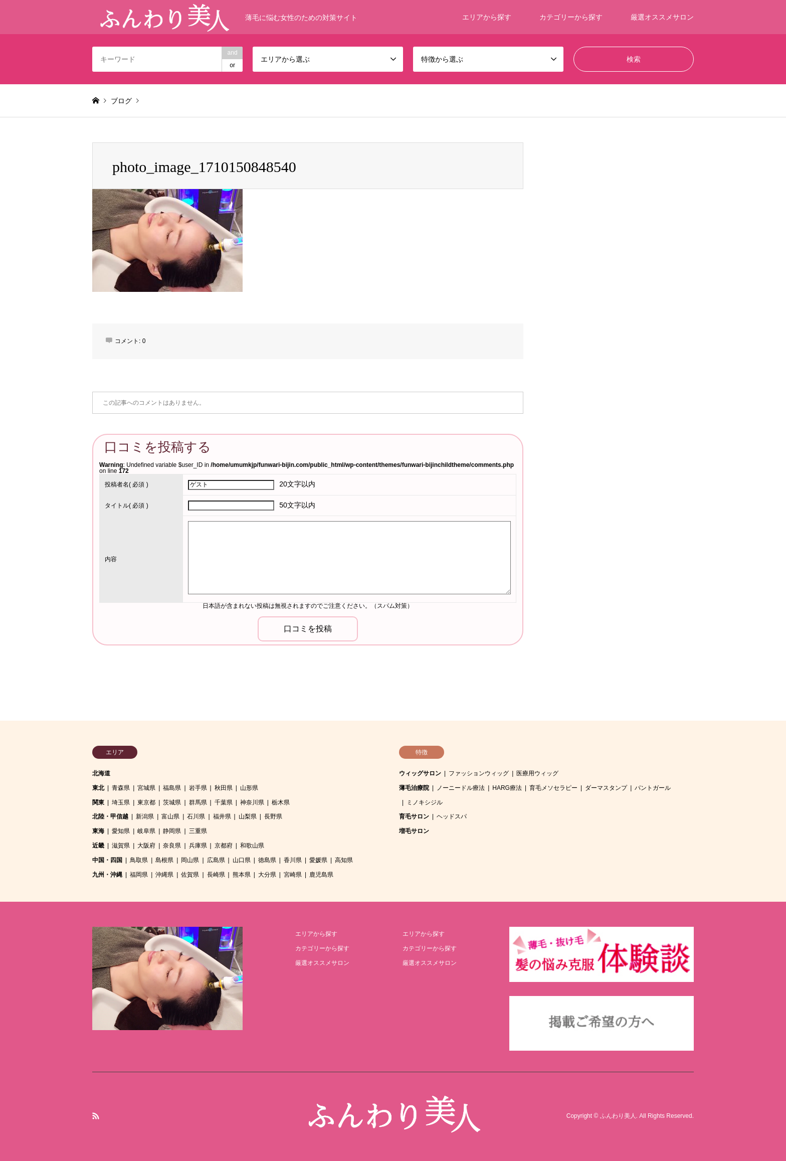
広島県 (216, 860)
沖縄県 (164, 874)
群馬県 (198, 802)
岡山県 (190, 860)
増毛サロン (414, 831)
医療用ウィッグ (537, 773)
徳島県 (267, 860)
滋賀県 (121, 845)
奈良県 (172, 845)
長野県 (273, 816)
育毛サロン (414, 816)
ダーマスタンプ (606, 787)
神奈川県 (252, 802)
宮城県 (146, 787)
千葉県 (224, 802)
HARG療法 (507, 787)
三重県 (198, 831)
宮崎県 (293, 874)
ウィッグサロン (420, 773)
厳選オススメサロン (662, 17)
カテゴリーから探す (571, 17)
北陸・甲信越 (110, 816)
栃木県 (281, 802)
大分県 (267, 874)
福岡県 (139, 874)
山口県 (242, 860)
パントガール (653, 787)
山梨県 (248, 816)
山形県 (249, 787)
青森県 (121, 787)
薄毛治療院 (414, 787)
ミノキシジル (425, 802)
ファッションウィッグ (479, 773)
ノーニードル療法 (461, 787)
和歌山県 (252, 845)
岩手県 (198, 787)
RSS (95, 1115)
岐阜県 (146, 831)
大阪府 (146, 845)
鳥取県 (139, 860)
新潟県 (145, 816)
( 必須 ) (126, 484)
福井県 (222, 816)
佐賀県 (190, 874)
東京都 (146, 802)
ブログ (121, 101)
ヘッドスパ (452, 816)
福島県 (172, 787)
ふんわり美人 (618, 1116)
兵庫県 (198, 845)
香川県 (293, 860)
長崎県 (216, 874)
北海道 (101, 773)
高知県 (344, 860)
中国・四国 (107, 860)
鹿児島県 (321, 874)
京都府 (224, 845)
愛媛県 (318, 860)
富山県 (170, 816)
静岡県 (172, 831)
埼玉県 (121, 802)
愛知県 (121, 831)
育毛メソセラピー (553, 787)
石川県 (196, 816)
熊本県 (242, 874)
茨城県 (172, 802)
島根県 (164, 860)
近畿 (98, 845)
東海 (98, 831)
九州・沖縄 (107, 874)
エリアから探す (486, 17)
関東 (98, 802)
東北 (98, 787)
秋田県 (224, 787)
